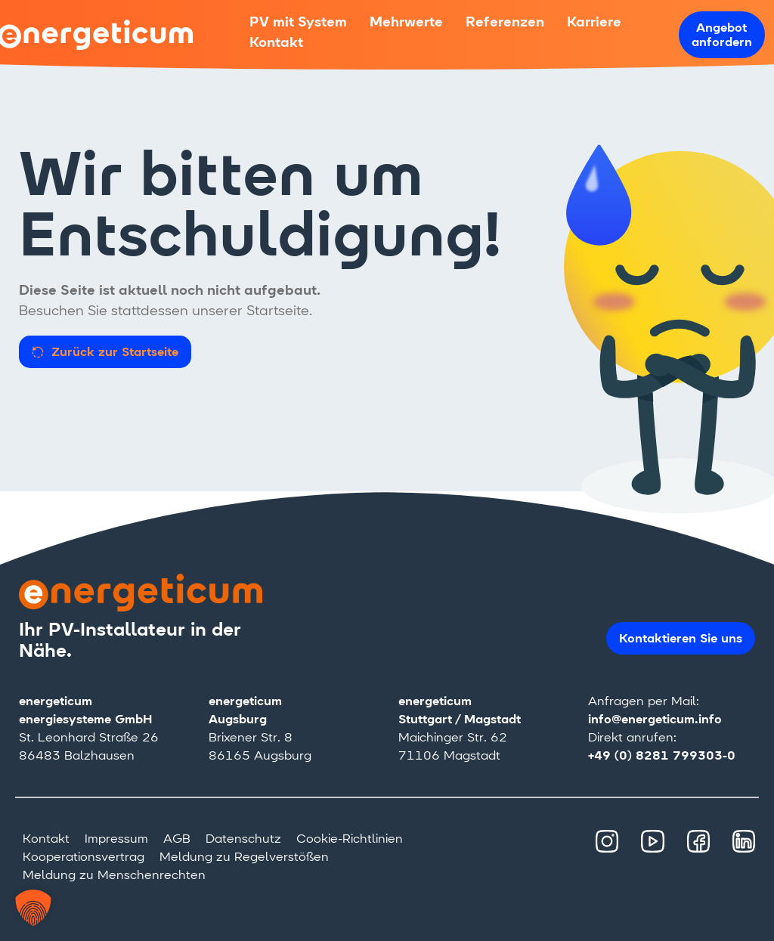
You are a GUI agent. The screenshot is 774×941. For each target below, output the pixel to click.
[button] (33, 907)
